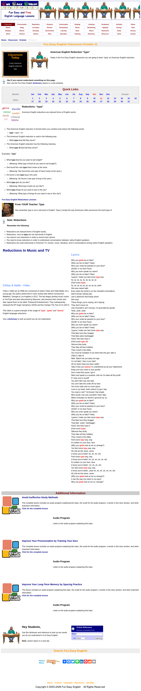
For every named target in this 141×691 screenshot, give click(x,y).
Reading (77, 24)
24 (81, 102)
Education (63, 34)
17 (33, 102)
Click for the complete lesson (35, 509)
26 (94, 102)
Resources (105, 34)
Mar (46, 94)
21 (60, 102)
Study (119, 31)
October (23, 40)
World (8, 34)
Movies (22, 31)
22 (67, 102)
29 (115, 102)
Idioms (8, 27)
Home (3, 40)
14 (122, 98)
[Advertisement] (70, 673)
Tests (133, 27)
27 (101, 102)
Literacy (133, 31)
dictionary (37, 83)
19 (46, 102)
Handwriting (91, 27)
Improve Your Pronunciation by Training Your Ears (50, 541)
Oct (94, 94)
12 (108, 98)
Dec (108, 94)
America (22, 34)
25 (87, 102)
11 (101, 98)
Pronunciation (22, 24)
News (77, 31)
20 (53, 102)
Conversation (63, 24)
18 (39, 102)
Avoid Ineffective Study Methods (40, 497)
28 (108, 102)
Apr (53, 94)
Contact (133, 34)
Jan (32, 94)
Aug (80, 94)
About (119, 34)
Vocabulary (105, 24)
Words (77, 27)
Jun (67, 94)
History (35, 34)
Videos (133, 24)
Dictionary (91, 34)
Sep (87, 94)
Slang (22, 27)
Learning (64, 31)
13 (115, 98)
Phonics (49, 27)
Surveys (119, 27)
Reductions (36, 24)
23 (74, 102)
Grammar (50, 24)
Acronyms (35, 27)
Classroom (8, 24)
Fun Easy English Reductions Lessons (19, 200)
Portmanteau (63, 27)
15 (129, 98)
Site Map (90, 683)
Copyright (68, 683)
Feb (39, 94)
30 (122, 102)
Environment (49, 31)
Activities (119, 24)
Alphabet (105, 27)
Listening (91, 24)
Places (91, 31)
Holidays (8, 31)
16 (135, 98)
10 (94, 98)
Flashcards (105, 31)
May (60, 94)
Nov (101, 94)
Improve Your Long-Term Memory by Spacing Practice (52, 584)
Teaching (77, 34)
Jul (73, 94)
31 (129, 102)
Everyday (36, 31)
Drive (49, 34)
